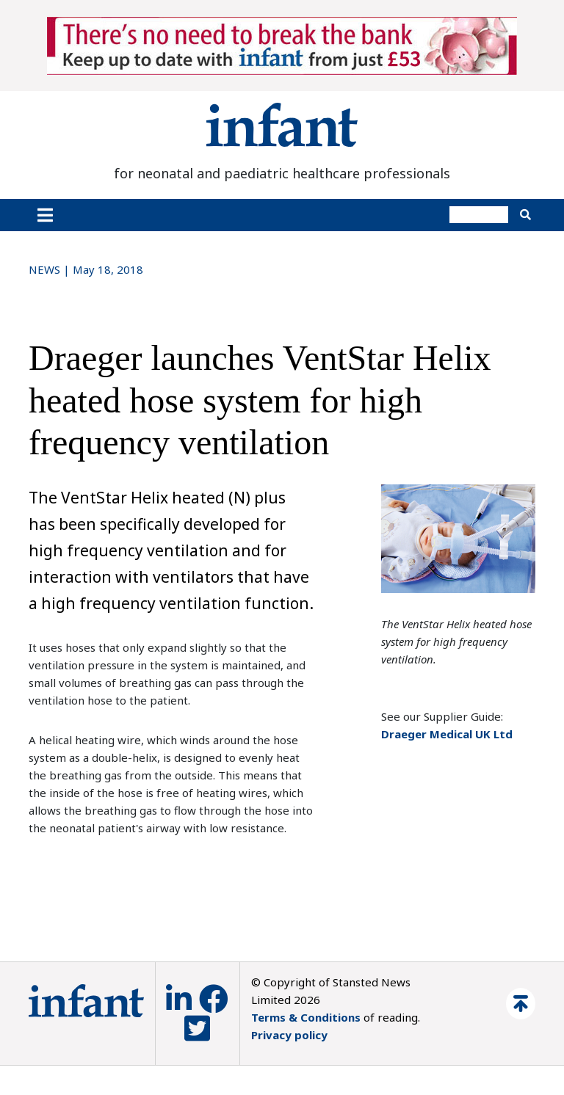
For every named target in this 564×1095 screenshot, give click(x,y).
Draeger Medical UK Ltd (447, 734)
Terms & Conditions (306, 1017)
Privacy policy (289, 1034)
